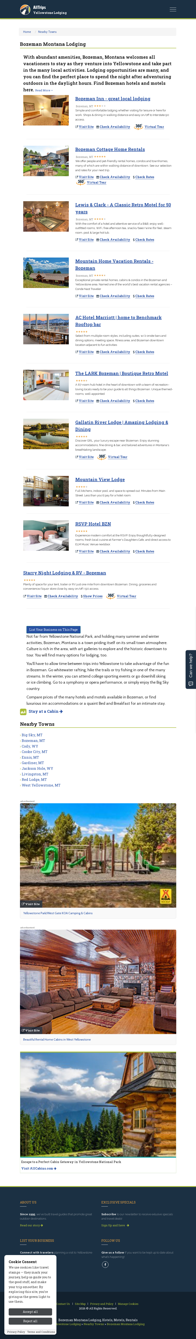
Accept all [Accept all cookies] (30, 1312)
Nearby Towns (47, 31)
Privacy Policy (16, 1332)
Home (27, 31)
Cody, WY (30, 746)
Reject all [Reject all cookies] (30, 1321)
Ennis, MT (30, 757)
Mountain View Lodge (100, 479)
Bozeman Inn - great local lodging (112, 98)
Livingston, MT (35, 774)
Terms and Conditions (41, 1332)
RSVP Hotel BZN (93, 524)
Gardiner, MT (33, 762)
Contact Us (63, 1304)
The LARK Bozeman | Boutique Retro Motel (121, 373)
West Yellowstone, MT (41, 785)
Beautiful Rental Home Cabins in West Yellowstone (57, 1039)
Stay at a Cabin (46, 711)
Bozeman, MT (33, 740)
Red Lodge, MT (34, 779)
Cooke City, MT (35, 751)
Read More (44, 90)
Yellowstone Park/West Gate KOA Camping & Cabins (58, 913)
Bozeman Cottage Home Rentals (110, 149)
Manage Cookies (128, 1304)
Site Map (80, 1304)
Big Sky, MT (32, 735)
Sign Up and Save (115, 1225)
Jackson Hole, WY (37, 768)
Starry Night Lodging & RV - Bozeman (64, 573)
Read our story (31, 1225)
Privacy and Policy (101, 1304)
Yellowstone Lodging (50, 13)
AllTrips (39, 7)
